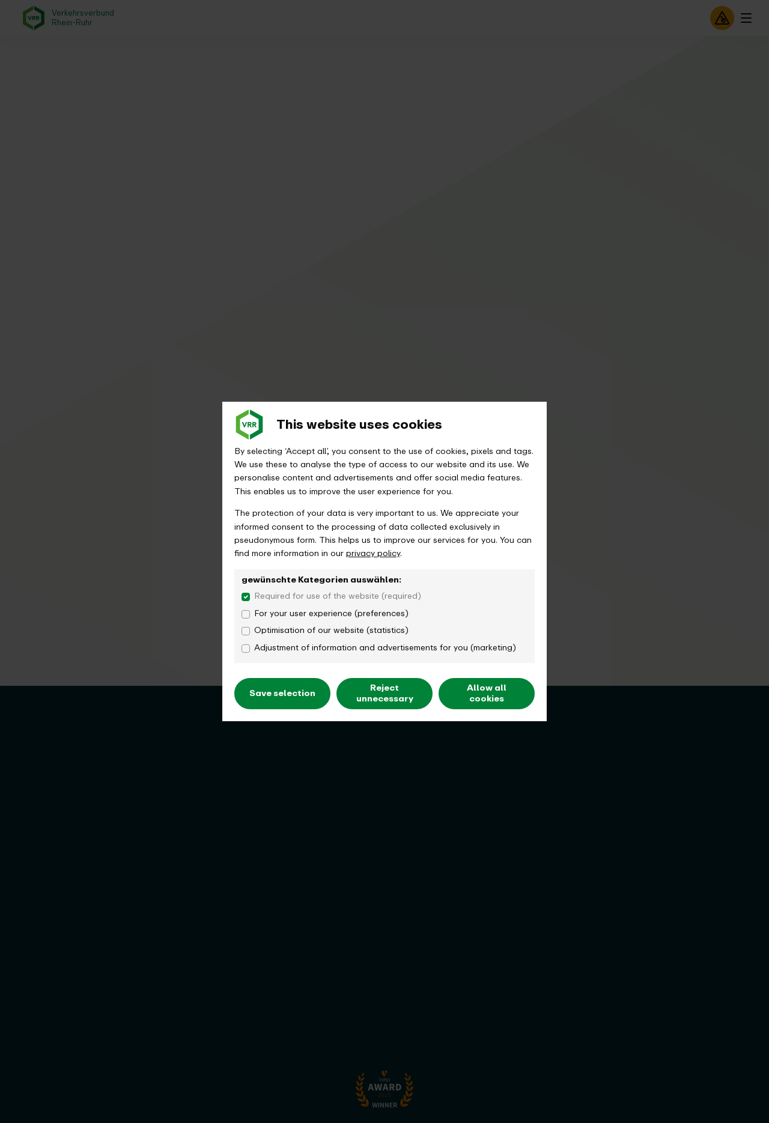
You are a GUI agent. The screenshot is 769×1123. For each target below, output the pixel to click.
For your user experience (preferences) (331, 613)
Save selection (282, 693)
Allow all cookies (486, 693)
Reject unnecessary (384, 693)
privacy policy (373, 553)
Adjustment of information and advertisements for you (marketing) (385, 648)
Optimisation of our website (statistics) (331, 630)
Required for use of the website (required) (337, 596)
